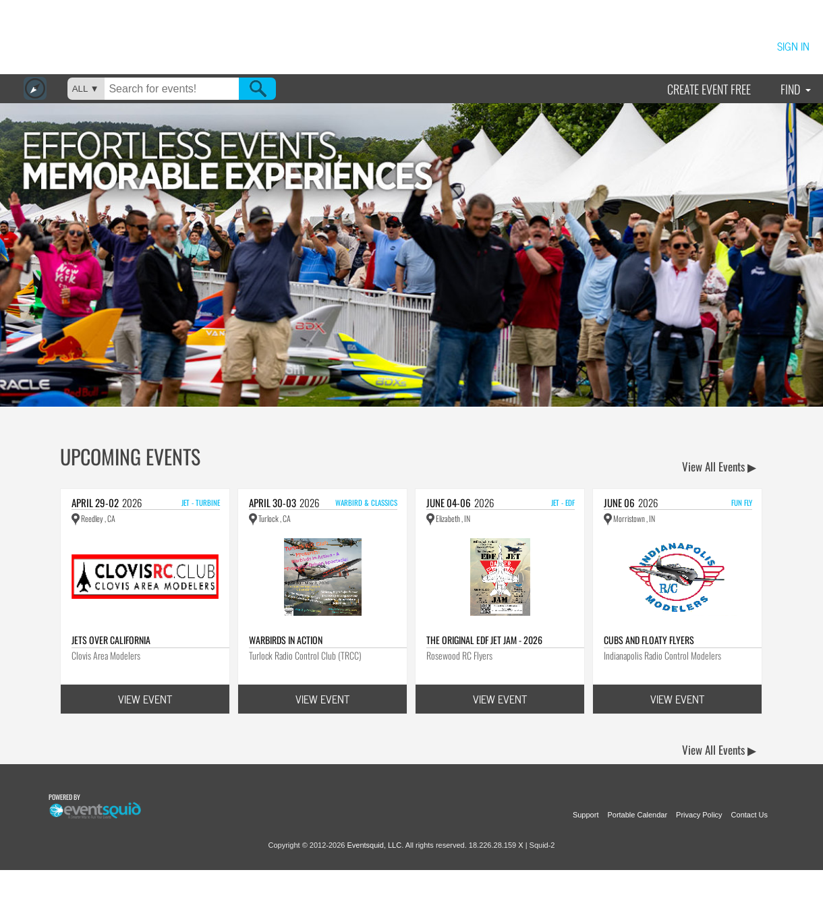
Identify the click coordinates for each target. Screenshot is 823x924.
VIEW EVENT (145, 699)
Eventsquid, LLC (374, 845)
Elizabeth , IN (448, 518)
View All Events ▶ (719, 466)
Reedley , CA (93, 518)
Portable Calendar (637, 815)
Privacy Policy (699, 815)
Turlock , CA (270, 518)
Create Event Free (709, 89)
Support (586, 815)
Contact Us (749, 815)
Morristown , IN (629, 518)
